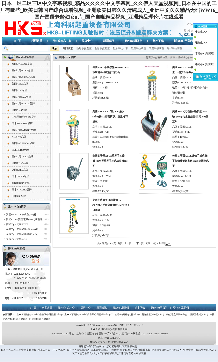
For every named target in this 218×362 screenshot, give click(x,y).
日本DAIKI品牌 (20, 176)
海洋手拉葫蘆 (174, 48)
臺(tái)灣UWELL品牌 (23, 103)
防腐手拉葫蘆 (138, 48)
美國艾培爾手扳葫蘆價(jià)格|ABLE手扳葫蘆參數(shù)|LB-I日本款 (110, 204)
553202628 (17, 298)
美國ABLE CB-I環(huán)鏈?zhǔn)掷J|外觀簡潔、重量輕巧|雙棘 (110, 116)
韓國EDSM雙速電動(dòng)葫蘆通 (24, 219)
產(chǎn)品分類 (25, 57)
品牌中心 (87, 40)
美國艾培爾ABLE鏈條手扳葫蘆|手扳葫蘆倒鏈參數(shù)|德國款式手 (190, 160)
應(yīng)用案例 (133, 40)
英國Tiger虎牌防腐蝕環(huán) (22, 234)
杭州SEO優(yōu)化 (118, 342)
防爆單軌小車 (120, 48)
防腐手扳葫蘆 (156, 48)
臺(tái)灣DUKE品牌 (22, 70)
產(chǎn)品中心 (62, 40)
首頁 (172, 57)
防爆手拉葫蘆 (84, 48)
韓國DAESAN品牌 (22, 63)
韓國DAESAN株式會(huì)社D (22, 214)
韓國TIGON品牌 (21, 182)
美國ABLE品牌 (20, 83)
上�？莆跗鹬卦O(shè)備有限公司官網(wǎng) (39, 314)
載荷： (96, 87)
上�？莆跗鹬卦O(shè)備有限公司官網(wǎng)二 (88, 314)
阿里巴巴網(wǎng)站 (39, 318)
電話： (9, 273)
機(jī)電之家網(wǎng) (176, 314)
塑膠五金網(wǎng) (198, 314)
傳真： (9, 283)
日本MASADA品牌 (22, 123)
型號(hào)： (98, 82)
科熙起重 (36, 40)
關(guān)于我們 (183, 40)
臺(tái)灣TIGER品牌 (22, 156)
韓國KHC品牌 (19, 90)
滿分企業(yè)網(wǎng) (153, 314)
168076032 (40, 293)
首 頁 (17, 40)
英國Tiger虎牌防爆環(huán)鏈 (22, 229)
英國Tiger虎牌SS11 (16, 238)
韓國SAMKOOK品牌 (23, 143)
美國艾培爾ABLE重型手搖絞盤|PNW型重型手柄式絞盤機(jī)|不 (110, 160)
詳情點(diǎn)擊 (100, 97)
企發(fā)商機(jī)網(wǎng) (127, 314)
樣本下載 (158, 40)
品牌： (96, 77)
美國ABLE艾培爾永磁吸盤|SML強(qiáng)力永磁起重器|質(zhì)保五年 (190, 116)
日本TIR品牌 (19, 196)
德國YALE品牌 (20, 169)
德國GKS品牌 (19, 110)
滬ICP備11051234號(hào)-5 (128, 324)
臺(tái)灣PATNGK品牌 (24, 130)
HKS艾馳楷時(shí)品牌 (24, 116)
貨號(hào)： (98, 92)
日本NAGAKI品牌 (22, 189)
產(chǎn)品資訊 (17, 206)
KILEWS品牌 (19, 136)
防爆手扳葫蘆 (102, 48)
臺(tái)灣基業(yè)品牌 (23, 77)
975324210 (40, 298)
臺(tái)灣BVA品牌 (21, 96)
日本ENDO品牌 (20, 149)
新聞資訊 (108, 40)
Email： (9, 287)
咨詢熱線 (189, 30)
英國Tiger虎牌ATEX (17, 224)
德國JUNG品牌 (20, 163)
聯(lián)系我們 (16, 248)
